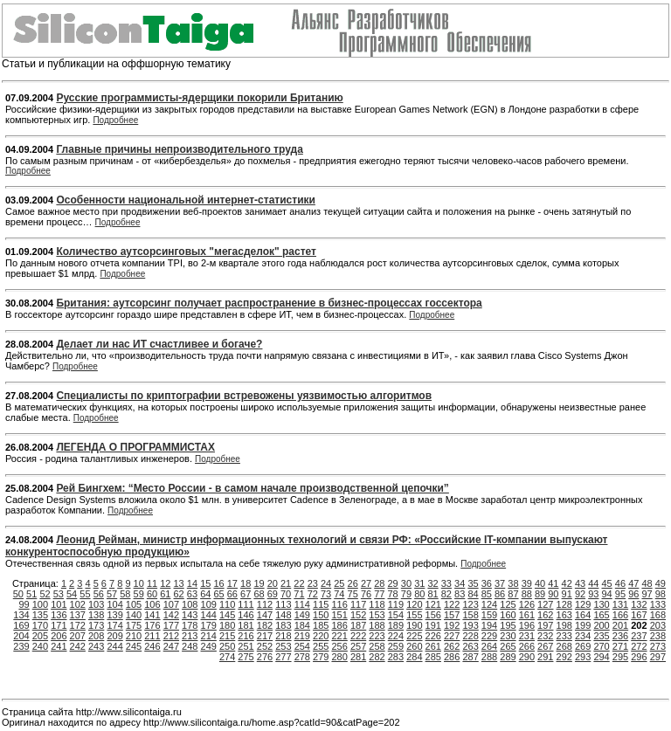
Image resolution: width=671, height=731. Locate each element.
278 (302, 657)
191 (433, 625)
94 (607, 594)
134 (21, 615)
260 (414, 646)
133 (658, 604)
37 (500, 583)
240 (40, 646)
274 (227, 657)
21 (285, 583)
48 (646, 583)
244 (114, 646)
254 (302, 646)
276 (265, 657)
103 (96, 604)
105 (134, 604)
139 (114, 615)
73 (326, 594)
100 (40, 604)
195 (507, 625)
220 (321, 636)
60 (152, 594)
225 (414, 636)
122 (452, 604)
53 (58, 594)
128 (564, 604)
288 (489, 657)
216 (245, 636)
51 (31, 594)
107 (171, 604)
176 (152, 625)
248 (189, 646)
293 (583, 657)
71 (299, 594)
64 (205, 594)
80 (419, 594)
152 (358, 615)
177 (171, 625)
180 (227, 625)
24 (326, 583)
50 (18, 594)
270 (601, 646)
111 (245, 604)
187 (358, 625)
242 (78, 646)
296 (639, 657)
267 (545, 646)
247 (171, 646)
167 (639, 615)
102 (78, 604)
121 (433, 604)
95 (620, 594)
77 (379, 594)
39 (527, 583)
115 (321, 604)
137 (78, 615)
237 (639, 636)
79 (406, 594)
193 (470, 625)
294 (601, 657)
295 (620, 657)
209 (114, 636)
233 (564, 636)
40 (540, 583)
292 (564, 657)
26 (353, 583)
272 (639, 646)
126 (527, 604)
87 (513, 594)
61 (165, 594)
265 (507, 646)
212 (171, 636)
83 (459, 594)
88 (527, 594)
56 (98, 594)
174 (114, 625)
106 (152, 604)
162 (545, 615)
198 (564, 625)
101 (58, 604)
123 (470, 604)
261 (433, 646)
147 (265, 615)
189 (396, 625)
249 (209, 646)
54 (71, 594)
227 (452, 636)
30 (406, 583)
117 (358, 604)
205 (40, 636)
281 (358, 657)
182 (265, 625)
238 (658, 636)
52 (44, 594)
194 (489, 625)
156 (433, 615)
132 (639, 604)
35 (472, 583)
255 (321, 646)
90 (553, 594)
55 (85, 594)
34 (459, 583)
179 (209, 625)
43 (580, 583)
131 (620, 604)
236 (620, 636)
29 (393, 583)
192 (452, 625)
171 (58, 625)
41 (553, 583)
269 (583, 646)
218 (283, 636)
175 (134, 625)
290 (527, 657)
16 (218, 583)
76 (366, 594)
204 (21, 636)
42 (567, 583)
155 (414, 615)
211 (152, 636)
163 (564, 615)
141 (152, 615)
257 (358, 646)
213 (189, 636)
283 (396, 657)
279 (321, 657)
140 (134, 615)
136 (58, 615)
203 (658, 625)
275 (245, 657)
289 (507, 657)
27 (366, 583)
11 (152, 583)
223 (376, 636)
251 (245, 646)
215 (227, 636)
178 (189, 625)
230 (507, 636)
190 (414, 625)
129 (583, 604)
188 (376, 625)
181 (245, 625)
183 (283, 625)
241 (58, 646)
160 (507, 615)
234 (583, 636)
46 (620, 583)
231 (527, 636)
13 (179, 583)
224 (396, 636)
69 (272, 594)
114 (302, 604)
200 (601, 625)
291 (545, 657)
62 (179, 594)
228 (470, 636)
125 (507, 604)
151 (339, 615)
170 (40, 625)
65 (218, 594)
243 (96, 646)
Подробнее (115, 120)
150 (321, 615)
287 (470, 657)
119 (396, 604)
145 (227, 615)
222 (358, 636)
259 (396, 646)
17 (232, 583)
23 (313, 583)
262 (452, 646)
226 (433, 636)
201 (620, 625)
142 (171, 615)
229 (489, 636)
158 (470, 615)
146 (245, 615)
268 (564, 646)
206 (58, 636)
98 (660, 594)
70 (285, 594)
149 (302, 615)
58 (125, 594)
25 (339, 583)
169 (21, 625)
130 (601, 604)
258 (376, 646)
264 (489, 646)
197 (545, 625)
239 (21, 646)
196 (527, 625)
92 (580, 594)
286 (452, 657)
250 (227, 646)
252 (265, 646)
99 (23, 604)
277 (283, 657)
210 (134, 636)
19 (258, 583)
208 (96, 636)
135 (40, 615)
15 (205, 583)
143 (189, 615)
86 (500, 594)
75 (353, 594)
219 (302, 636)
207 (78, 636)
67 (245, 594)
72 (313, 594)
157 (452, 615)
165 (601, 615)
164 (583, 615)
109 (209, 604)
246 (152, 646)
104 (114, 604)
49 (660, 583)
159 (489, 615)
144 (209, 615)
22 (299, 583)
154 (396, 615)
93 (593, 594)
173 (96, 625)
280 (339, 657)
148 (283, 615)
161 (527, 615)
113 (283, 604)
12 (165, 583)
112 (265, 604)
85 (486, 594)
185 (321, 625)
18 (245, 583)
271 (620, 646)
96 (633, 594)
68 (258, 594)
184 (302, 625)
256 (339, 646)
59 (139, 594)
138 (96, 615)
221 (339, 636)
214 (209, 636)
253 (283, 646)
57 (112, 594)
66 (232, 594)
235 (601, 636)
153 (376, 615)
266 (527, 646)
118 (376, 604)
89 (540, 594)
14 (192, 583)
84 (472, 594)
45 (607, 583)
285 (433, 657)
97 (646, 594)
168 (658, 615)
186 (339, 625)
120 (414, 604)
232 (545, 636)
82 (446, 594)
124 (489, 604)
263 (470, 646)
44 (593, 583)
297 (658, 657)
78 (393, 594)
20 (272, 583)
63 (192, 594)
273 (658, 646)
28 (379, 583)
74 (339, 594)
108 (189, 604)
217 (265, 636)
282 (376, 657)
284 (414, 657)
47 (633, 583)
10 (139, 583)
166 (620, 615)
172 (78, 625)
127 (545, 604)
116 (339, 604)
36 (486, 583)
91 (567, 594)
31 (419, 583)
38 (513, 583)
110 (227, 604)
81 (432, 594)
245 (134, 646)
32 (432, 583)
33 (446, 583)
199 (583, 625)
